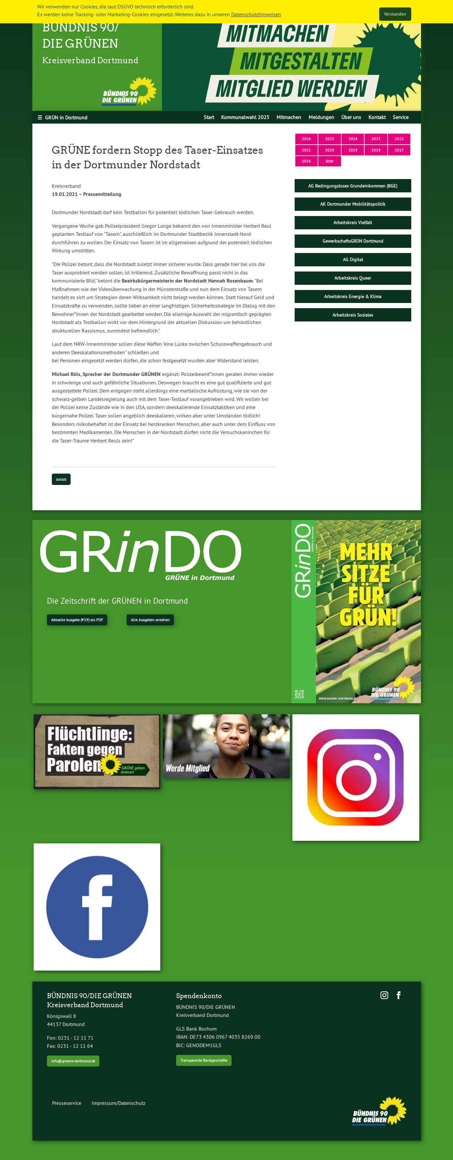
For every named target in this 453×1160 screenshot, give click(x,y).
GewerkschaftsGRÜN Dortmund (353, 241)
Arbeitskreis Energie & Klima (352, 296)
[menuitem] (209, 117)
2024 (352, 138)
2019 (352, 150)
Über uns (351, 117)
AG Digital (353, 259)
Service (401, 117)
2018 (375, 150)
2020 (329, 150)
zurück (61, 479)
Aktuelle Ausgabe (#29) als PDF (77, 619)
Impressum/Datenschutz (118, 1103)
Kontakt (377, 117)
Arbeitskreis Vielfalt (353, 222)
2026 (306, 138)
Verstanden (395, 14)
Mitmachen (289, 117)
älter (330, 161)
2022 (399, 138)
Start (209, 117)
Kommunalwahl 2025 (245, 117)
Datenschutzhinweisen (256, 14)
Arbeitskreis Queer (352, 278)
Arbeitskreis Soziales (353, 315)
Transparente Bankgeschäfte (203, 1060)
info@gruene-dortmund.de (73, 1060)
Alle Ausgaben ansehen (150, 619)
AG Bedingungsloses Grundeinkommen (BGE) (352, 186)
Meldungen (321, 117)
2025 (329, 138)
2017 (399, 150)
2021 (306, 150)
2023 (375, 138)
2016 (306, 161)
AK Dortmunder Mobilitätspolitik (352, 204)
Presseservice (66, 1103)
